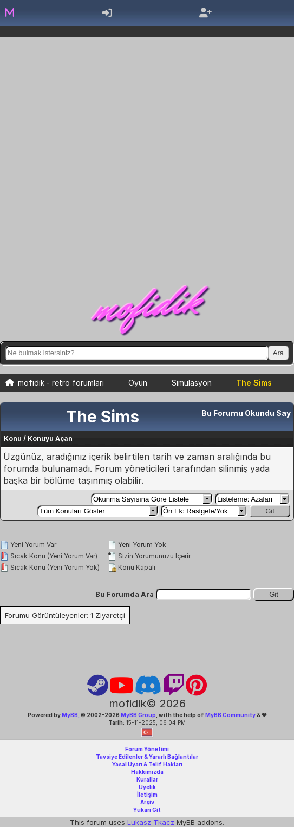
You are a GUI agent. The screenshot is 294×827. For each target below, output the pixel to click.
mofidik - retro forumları (61, 382)
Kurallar (147, 779)
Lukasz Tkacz (150, 822)
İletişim (147, 794)
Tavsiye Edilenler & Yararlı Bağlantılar (147, 756)
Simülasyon (192, 382)
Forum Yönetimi (147, 749)
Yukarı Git (147, 809)
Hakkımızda (147, 772)
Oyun (137, 382)
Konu (13, 438)
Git (270, 511)
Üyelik (147, 787)
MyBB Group (138, 715)
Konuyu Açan (50, 438)
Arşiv (147, 802)
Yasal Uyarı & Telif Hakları (147, 764)
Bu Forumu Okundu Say (246, 413)
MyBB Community (230, 715)
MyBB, (71, 715)
